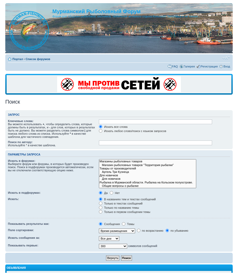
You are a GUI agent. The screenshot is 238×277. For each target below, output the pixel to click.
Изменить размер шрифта (226, 58)
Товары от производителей (147, 168)
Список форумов (38, 59)
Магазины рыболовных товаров (147, 161)
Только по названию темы (119, 207)
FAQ (175, 66)
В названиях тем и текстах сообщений (127, 199)
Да (103, 193)
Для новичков (147, 175)
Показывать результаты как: (28, 223)
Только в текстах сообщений (121, 203)
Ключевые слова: (21, 121)
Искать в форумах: (21, 160)
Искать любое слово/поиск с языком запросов (132, 131)
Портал (17, 59)
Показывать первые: (23, 245)
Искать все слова (113, 126)
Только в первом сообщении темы (124, 211)
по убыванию (177, 230)
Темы (128, 224)
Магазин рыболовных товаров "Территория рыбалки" (147, 165)
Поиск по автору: (20, 142)
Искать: (13, 199)
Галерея (189, 66)
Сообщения (109, 224)
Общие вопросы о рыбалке (147, 186)
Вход (226, 66)
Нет (115, 193)
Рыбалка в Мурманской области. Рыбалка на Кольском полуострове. (147, 182)
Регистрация (209, 66)
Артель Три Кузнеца (147, 172)
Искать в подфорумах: (24, 192)
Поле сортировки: (21, 230)
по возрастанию (150, 230)
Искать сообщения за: (24, 237)
